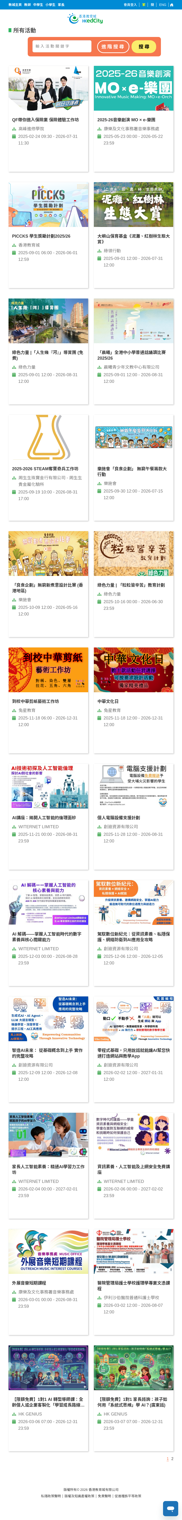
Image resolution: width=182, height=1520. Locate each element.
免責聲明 (104, 1496)
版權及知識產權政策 (79, 1496)
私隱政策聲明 (51, 1496)
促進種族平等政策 (128, 1496)
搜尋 (144, 46)
